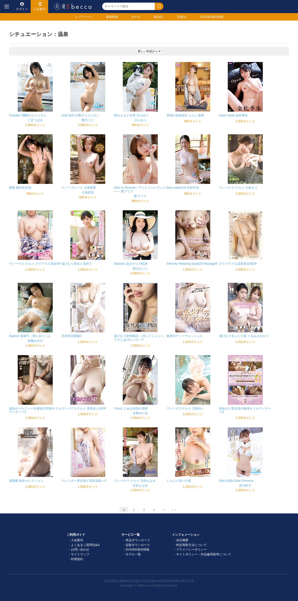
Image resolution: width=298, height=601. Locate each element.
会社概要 (182, 540)
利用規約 (77, 559)
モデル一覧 (133, 554)
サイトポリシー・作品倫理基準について (203, 554)
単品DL (159, 17)
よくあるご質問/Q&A (85, 545)
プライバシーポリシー (191, 549)
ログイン (22, 6)
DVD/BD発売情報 (137, 549)
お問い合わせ (80, 549)
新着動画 (112, 17)
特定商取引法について (191, 545)
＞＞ (174, 509)
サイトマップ (80, 554)
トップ (83, 17)
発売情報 (212, 17)
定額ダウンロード (138, 545)
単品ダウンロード (138, 540)
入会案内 (39, 6)
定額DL (182, 17)
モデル (135, 17)
